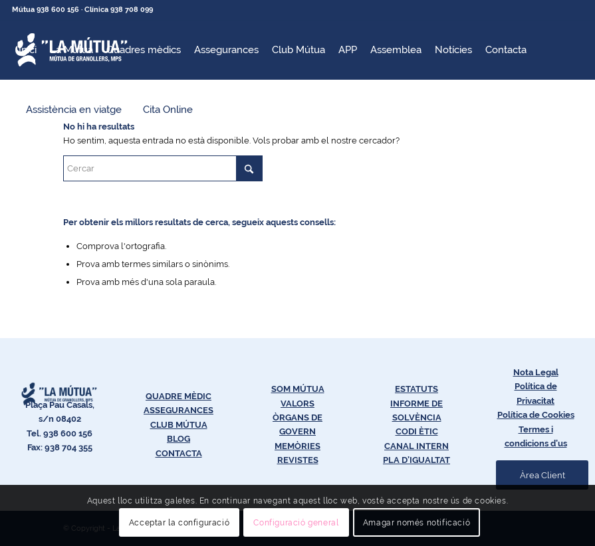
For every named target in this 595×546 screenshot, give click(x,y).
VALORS (297, 404)
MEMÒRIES (297, 446)
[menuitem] (27, 50)
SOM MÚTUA (297, 389)
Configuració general (295, 522)
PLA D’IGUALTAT (416, 460)
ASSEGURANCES (178, 410)
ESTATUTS (416, 389)
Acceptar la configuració (179, 522)
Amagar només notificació (416, 522)
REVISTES (297, 460)
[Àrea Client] (542, 475)
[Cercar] (163, 168)
